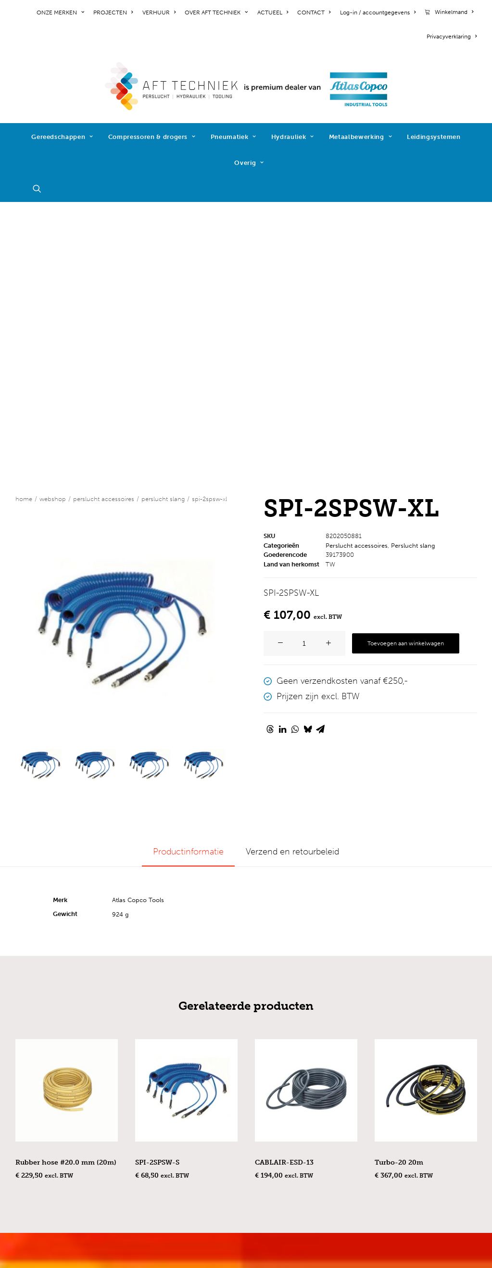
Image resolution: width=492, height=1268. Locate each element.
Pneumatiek (233, 136)
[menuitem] (62, 12)
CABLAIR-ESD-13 (284, 890)
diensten (152, 1176)
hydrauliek (155, 1124)
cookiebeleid (40, 1133)
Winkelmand (454, 12)
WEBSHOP (52, 226)
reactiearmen (161, 1150)
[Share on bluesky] (308, 456)
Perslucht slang (163, 226)
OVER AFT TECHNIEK (216, 12)
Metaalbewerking (360, 136)
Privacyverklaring (452, 36)
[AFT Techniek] (246, 86)
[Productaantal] (304, 370)
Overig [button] (249, 162)
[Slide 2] (95, 492)
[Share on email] (320, 456)
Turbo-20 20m (399, 890)
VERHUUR (159, 12)
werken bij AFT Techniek (63, 1046)
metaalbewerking (168, 1137)
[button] (41, 188)
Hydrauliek (292, 136)
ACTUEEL (272, 12)
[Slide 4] (203, 492)
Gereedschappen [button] (62, 136)
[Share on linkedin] (283, 456)
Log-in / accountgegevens (378, 12)
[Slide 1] (40, 492)
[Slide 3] (149, 492)
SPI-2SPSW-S (157, 890)
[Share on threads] (270, 456)
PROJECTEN (113, 12)
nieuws (29, 1072)
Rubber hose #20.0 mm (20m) (65, 890)
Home (23, 226)
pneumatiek (158, 1111)
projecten (34, 1059)
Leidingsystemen (434, 136)
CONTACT (313, 12)
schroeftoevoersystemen (184, 1163)
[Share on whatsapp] (295, 456)
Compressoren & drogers (152, 136)
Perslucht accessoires (103, 226)
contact (30, 1085)
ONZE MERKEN (60, 12)
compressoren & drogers (183, 1098)
